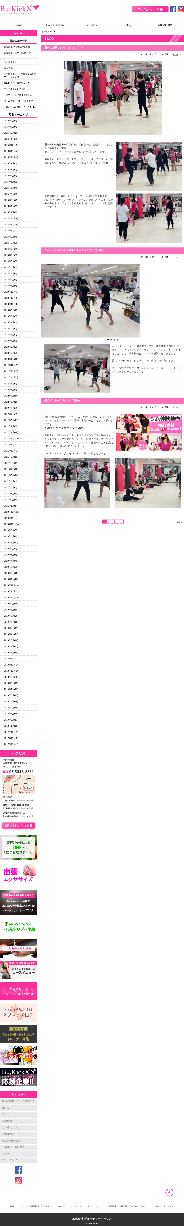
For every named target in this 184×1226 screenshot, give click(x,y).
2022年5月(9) (10, 408)
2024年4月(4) (10, 267)
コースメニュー (76, 1206)
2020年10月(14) (11, 524)
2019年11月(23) (11, 591)
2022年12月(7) (11, 365)
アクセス (7, 1114)
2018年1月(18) (11, 726)
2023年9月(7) (10, 310)
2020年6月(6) (10, 548)
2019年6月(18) (11, 622)
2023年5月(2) (10, 334)
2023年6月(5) (10, 328)
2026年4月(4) (10, 120)
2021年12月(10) (11, 438)
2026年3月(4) (10, 126)
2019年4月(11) (11, 634)
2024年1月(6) (10, 285)
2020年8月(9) (10, 536)
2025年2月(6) (10, 206)
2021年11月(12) (11, 444)
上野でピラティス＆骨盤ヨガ (18, 95)
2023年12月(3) (11, 292)
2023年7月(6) (10, 322)
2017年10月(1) (11, 744)
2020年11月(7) (11, 518)
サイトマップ (9, 1160)
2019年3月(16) (11, 640)
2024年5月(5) (10, 261)
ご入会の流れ (61, 1206)
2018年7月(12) (11, 689)
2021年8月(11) (11, 463)
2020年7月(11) (11, 542)
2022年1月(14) (11, 432)
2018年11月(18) (11, 665)
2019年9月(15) (11, 603)
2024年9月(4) (10, 237)
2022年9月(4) (10, 383)
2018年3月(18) (11, 713)
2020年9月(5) (10, 530)
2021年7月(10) (11, 469)
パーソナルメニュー (95, 1206)
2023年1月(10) (11, 359)
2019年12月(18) (11, 585)
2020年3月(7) (10, 567)
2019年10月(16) (11, 597)
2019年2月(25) (11, 646)
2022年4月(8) (10, 414)
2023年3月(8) (10, 347)
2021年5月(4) (10, 481)
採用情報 (124, 1206)
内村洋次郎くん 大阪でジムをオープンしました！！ (20, 75)
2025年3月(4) (10, 200)
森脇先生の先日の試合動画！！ (19, 46)
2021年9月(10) (11, 457)
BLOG (175, 54)
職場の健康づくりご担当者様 (18, 1101)
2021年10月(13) (11, 451)
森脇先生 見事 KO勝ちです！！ (17, 54)
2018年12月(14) (11, 658)
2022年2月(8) (10, 426)
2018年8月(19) (11, 683)
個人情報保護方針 (12, 1140)
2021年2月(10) (11, 499)
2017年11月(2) (11, 738)
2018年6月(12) (11, 695)
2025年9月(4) (10, 163)
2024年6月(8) (10, 255)
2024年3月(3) (10, 273)
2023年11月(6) (11, 298)
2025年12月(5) (11, 145)
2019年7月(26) (11, 616)
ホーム (44, 31)
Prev (45, 300)
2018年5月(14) (11, 701)
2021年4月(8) (10, 487)
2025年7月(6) (10, 175)
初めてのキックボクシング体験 (63, 428)
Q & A (142, 1206)
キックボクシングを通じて (17, 89)
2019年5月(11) (11, 628)
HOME (12, 1206)
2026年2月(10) (11, 133)
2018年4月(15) (11, 707)
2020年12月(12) (11, 512)
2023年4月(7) (10, 340)
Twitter (6, 1153)
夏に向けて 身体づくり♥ (16, 82)
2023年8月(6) (10, 316)
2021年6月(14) (11, 475)
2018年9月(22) (11, 677)
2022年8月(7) (10, 389)
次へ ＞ (179, 522)
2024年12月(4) (11, 218)
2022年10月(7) (11, 377)
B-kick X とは (46, 1206)
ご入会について (10, 1127)
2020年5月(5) (10, 554)
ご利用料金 (8, 1134)
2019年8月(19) (11, 609)
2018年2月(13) (11, 720)
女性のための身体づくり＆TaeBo (20, 107)
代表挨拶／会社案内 (13, 1147)
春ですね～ (9, 67)
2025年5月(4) (10, 188)
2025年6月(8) (10, 182)
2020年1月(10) (11, 579)
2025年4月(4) (10, 194)
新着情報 (7, 1121)
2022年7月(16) (11, 396)
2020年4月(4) (10, 561)
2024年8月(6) (10, 243)
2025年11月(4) (11, 151)
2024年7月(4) (10, 249)
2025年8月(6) (10, 169)
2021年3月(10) (11, 493)
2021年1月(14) (11, 506)
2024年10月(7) (11, 230)
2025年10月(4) (11, 157)
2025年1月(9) (10, 212)
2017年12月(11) (11, 732)
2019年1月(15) (11, 652)
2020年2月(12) (11, 573)
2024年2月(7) (10, 279)
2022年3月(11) (11, 420)
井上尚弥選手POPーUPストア (18, 101)
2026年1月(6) (10, 139)
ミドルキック (10, 61)
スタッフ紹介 (154, 1206)
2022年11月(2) (11, 371)
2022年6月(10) (11, 402)
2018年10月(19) (11, 671)
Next (180, 300)
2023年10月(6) (11, 304)
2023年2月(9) (10, 353)
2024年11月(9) (11, 224)
